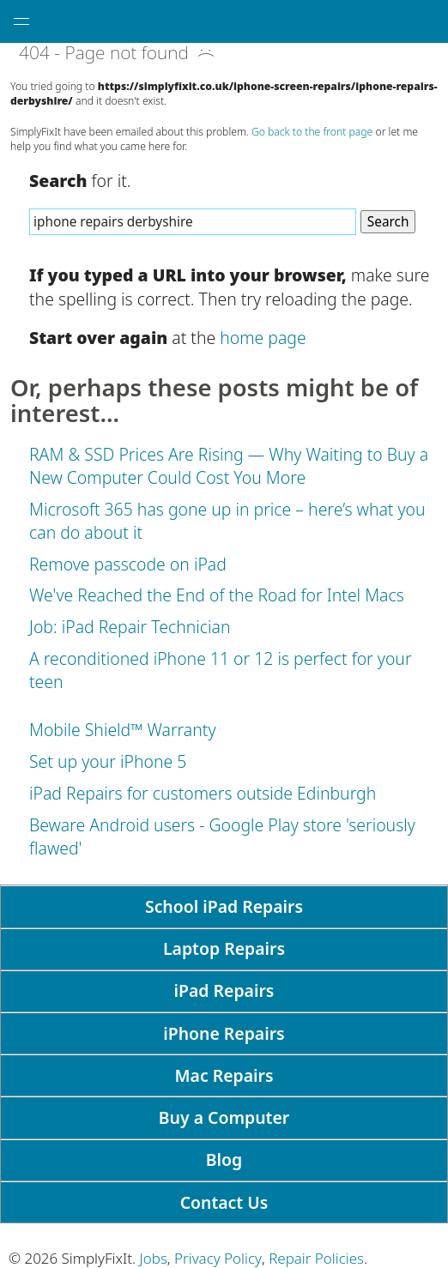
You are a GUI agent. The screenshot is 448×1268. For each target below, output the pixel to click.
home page (263, 337)
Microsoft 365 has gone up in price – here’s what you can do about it (227, 521)
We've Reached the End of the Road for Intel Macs (216, 595)
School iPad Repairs (224, 906)
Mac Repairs (224, 1075)
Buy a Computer (224, 1117)
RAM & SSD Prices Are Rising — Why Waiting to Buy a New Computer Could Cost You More (228, 466)
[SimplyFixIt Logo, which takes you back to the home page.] (233, 21)
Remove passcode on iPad (128, 564)
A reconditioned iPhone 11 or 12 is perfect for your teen (220, 670)
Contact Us (224, 1202)
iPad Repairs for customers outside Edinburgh (202, 793)
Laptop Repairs (224, 948)
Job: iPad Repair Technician (129, 626)
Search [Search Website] (388, 222)
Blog (224, 1159)
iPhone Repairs (223, 1033)
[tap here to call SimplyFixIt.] (426, 21)
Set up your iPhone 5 (107, 761)
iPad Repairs (224, 990)
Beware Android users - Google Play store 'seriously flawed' (222, 836)
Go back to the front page (311, 131)
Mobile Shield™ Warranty (122, 729)
